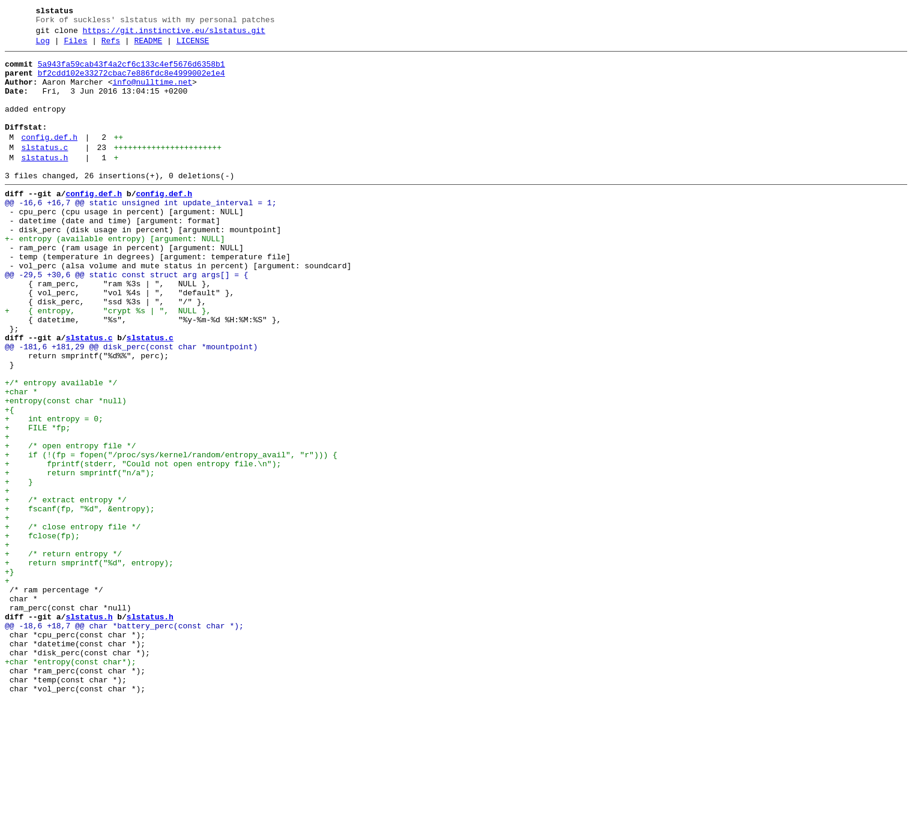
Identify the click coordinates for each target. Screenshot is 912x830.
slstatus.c (44, 171)
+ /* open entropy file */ (70, 525)
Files (75, 46)
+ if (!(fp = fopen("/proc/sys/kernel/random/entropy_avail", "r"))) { (171, 536)
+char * (21, 460)
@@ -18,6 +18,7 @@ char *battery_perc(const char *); (124, 741)
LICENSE (193, 46)
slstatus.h (44, 183)
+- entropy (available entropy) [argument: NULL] (115, 276)
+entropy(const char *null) (66, 471)
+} (9, 676)
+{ (9, 482)
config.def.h (49, 159)
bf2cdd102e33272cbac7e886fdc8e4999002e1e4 (131, 82)
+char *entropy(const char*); (70, 784)
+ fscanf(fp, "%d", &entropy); (80, 600)
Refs (110, 46)
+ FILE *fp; (37, 503)
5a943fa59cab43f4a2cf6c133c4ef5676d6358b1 (131, 71)
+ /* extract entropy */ (66, 590)
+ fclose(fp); (42, 633)
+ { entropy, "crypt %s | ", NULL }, (108, 363)
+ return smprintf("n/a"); (80, 557)
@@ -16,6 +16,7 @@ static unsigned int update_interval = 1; (140, 233)
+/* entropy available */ (61, 449)
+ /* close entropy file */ (72, 622)
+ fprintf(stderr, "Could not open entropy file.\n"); (143, 546)
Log (43, 46)
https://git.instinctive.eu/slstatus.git (174, 34)
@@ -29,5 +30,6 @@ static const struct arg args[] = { (127, 319)
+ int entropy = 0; (54, 492)
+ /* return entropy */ (63, 654)
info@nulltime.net (152, 93)
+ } (19, 568)
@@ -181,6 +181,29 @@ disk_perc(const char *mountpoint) (131, 406)
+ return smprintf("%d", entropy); (89, 665)
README (148, 46)
